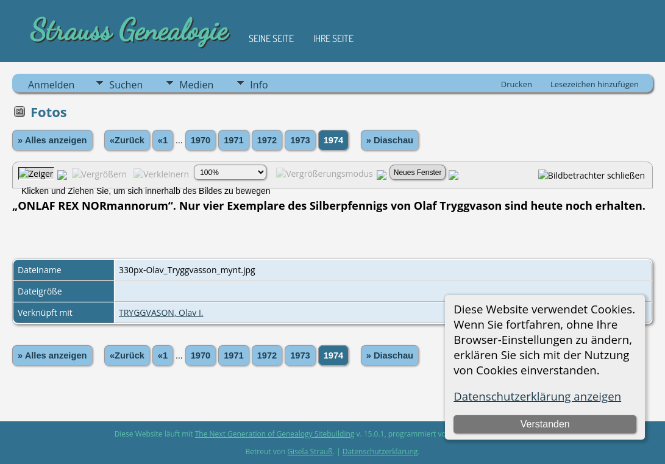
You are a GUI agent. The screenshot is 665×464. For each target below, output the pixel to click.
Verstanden (545, 424)
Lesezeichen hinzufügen (594, 84)
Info (259, 84)
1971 (234, 140)
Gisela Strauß (309, 451)
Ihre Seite (333, 38)
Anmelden (51, 84)
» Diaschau (389, 140)
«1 (163, 140)
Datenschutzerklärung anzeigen (537, 396)
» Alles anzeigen (52, 140)
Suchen (126, 84)
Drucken (516, 84)
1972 (267, 140)
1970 (201, 140)
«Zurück (127, 140)
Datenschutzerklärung (380, 451)
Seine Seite (271, 38)
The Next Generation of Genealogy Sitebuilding (275, 434)
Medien (196, 84)
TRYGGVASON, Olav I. (161, 312)
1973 (300, 140)
